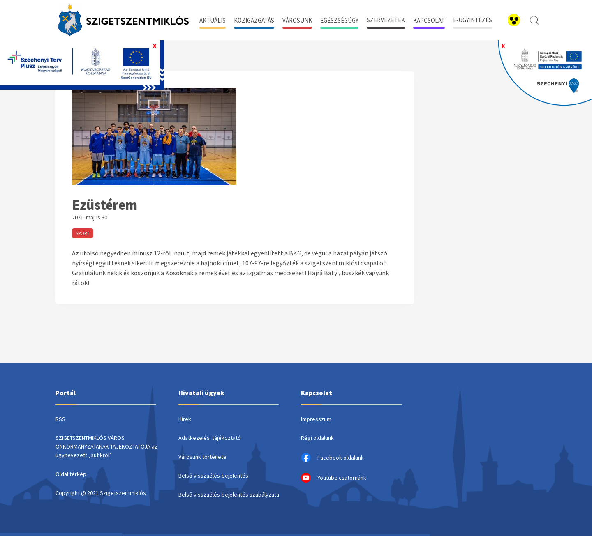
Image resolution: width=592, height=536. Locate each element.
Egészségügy (339, 20)
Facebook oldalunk (332, 457)
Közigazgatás (254, 20)
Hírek (184, 419)
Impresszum (316, 419)
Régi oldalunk (317, 438)
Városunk (297, 20)
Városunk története (202, 456)
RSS (60, 419)
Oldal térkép (71, 474)
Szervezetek (386, 20)
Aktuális (212, 20)
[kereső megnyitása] (534, 20)
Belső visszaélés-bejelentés (213, 475)
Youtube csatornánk (333, 478)
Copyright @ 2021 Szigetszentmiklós (101, 493)
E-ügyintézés (472, 20)
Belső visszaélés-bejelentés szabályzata (228, 494)
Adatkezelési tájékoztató (209, 438)
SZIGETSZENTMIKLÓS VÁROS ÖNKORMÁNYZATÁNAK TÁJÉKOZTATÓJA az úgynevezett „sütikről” (106, 446)
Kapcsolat (429, 20)
